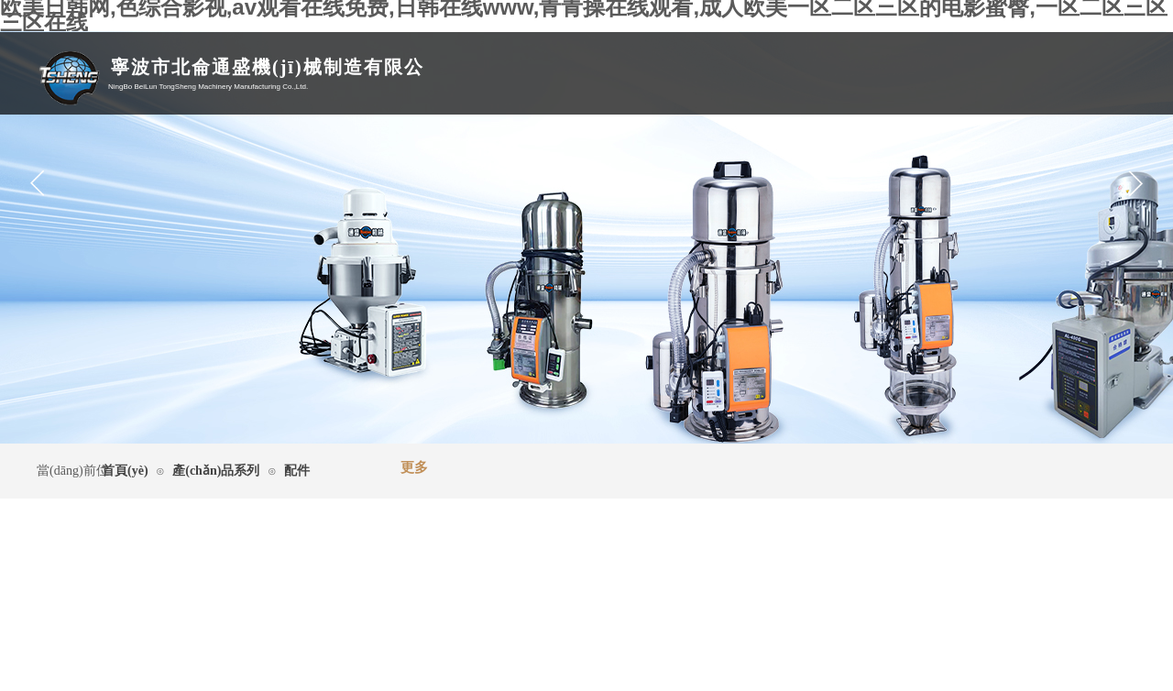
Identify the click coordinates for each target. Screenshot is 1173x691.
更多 (414, 467)
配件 (297, 470)
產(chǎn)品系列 (215, 470)
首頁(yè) (125, 470)
